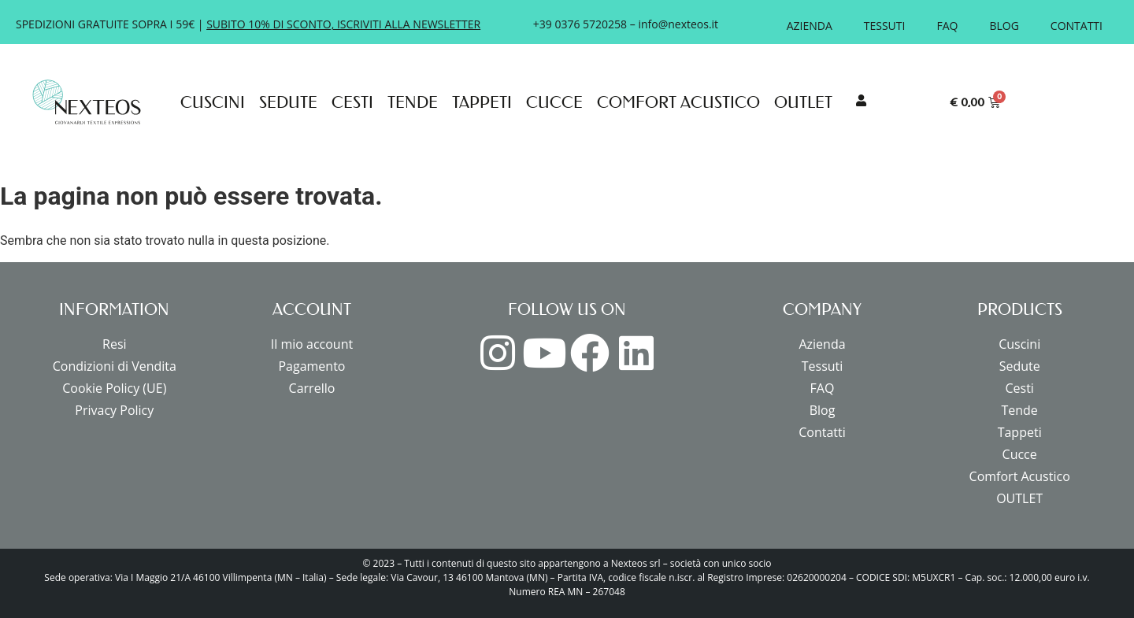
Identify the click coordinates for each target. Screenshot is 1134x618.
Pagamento (311, 366)
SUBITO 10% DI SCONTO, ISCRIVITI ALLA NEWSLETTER (343, 24)
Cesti (352, 102)
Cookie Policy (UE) (114, 388)
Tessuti (885, 25)
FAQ (947, 25)
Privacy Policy (114, 410)
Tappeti (482, 102)
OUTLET (803, 102)
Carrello (312, 388)
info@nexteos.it (678, 24)
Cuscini (212, 102)
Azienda (809, 25)
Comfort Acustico (678, 102)
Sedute (288, 102)
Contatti (1076, 25)
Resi (114, 344)
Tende (412, 102)
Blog (1003, 25)
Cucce (554, 102)
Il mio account (312, 344)
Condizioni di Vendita (114, 366)
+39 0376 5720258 (580, 24)
